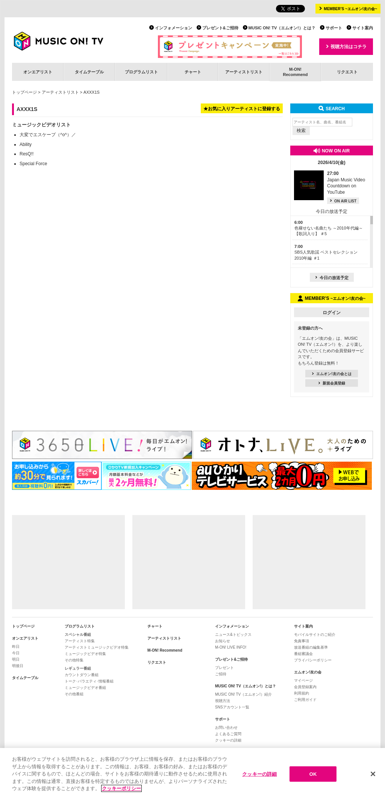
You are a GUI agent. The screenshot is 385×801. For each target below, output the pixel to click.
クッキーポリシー (121, 789)
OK (313, 774)
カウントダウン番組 (82, 675)
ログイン (332, 312)
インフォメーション (173, 28)
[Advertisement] (68, 562)
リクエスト (347, 72)
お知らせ (222, 641)
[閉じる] (373, 774)
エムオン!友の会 (307, 672)
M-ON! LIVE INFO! (230, 647)
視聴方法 (222, 701)
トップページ (24, 92)
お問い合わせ (226, 727)
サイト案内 (362, 28)
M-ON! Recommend (164, 650)
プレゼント (224, 668)
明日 (16, 659)
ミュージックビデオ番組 (85, 687)
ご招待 (220, 674)
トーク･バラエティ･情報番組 (89, 681)
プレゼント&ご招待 (220, 28)
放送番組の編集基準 (311, 647)
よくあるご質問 (228, 734)
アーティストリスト (243, 72)
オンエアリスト (37, 72)
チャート (193, 72)
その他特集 (74, 660)
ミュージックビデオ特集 (85, 654)
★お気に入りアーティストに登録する (241, 108)
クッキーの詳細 (228, 740)
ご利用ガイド (305, 700)
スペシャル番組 (78, 634)
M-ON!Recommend (295, 71)
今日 (16, 653)
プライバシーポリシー (313, 660)
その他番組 (74, 694)
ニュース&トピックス (233, 634)
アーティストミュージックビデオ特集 (97, 647)
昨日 (16, 646)
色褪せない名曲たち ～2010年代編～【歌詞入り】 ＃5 (328, 228)
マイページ (303, 680)
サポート (334, 28)
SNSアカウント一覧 (232, 707)
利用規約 (301, 693)
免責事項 (301, 641)
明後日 (17, 666)
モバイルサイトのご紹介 (314, 634)
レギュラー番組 (78, 668)
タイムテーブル (89, 72)
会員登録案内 (305, 687)
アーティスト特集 (80, 641)
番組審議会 (303, 654)
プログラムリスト (141, 72)
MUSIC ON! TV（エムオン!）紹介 (243, 694)
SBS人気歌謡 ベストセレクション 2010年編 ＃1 (326, 252)
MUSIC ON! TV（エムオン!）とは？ (282, 28)
